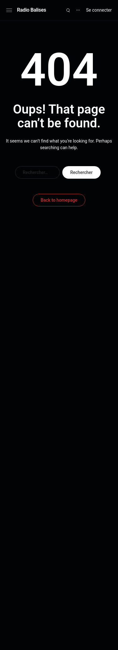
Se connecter (99, 10)
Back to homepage (59, 200)
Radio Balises (31, 10)
